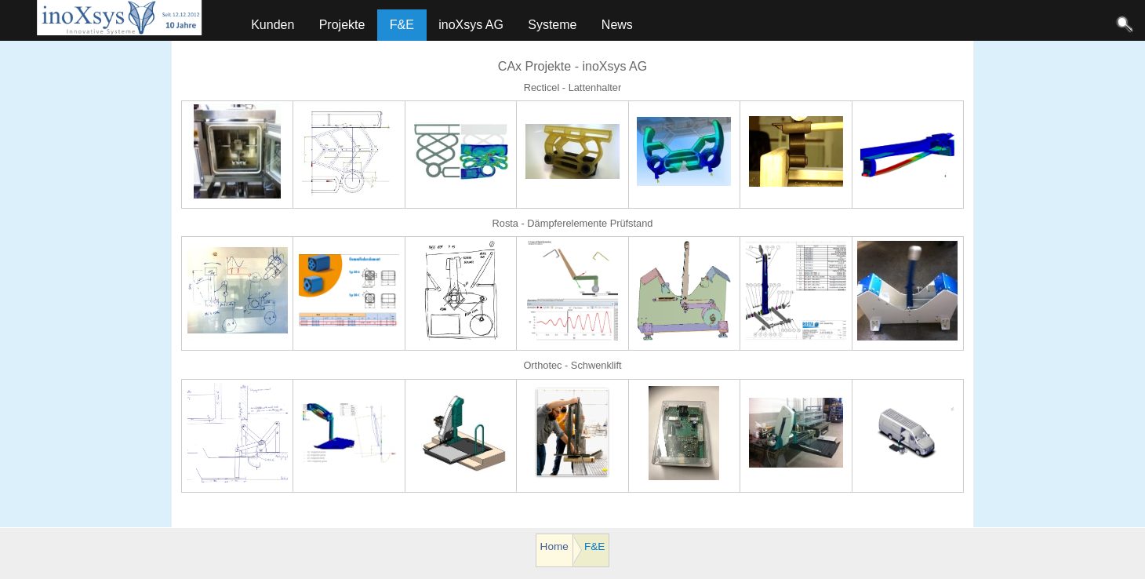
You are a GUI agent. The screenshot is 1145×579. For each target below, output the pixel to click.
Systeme (552, 24)
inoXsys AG (470, 24)
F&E (402, 24)
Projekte (342, 24)
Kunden (272, 24)
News (617, 24)
